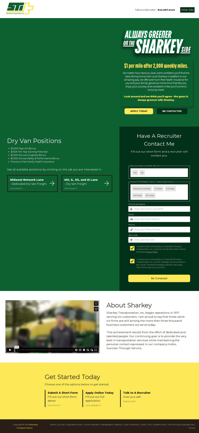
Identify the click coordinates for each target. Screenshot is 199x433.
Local (125, 424)
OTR (149, 424)
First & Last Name (137, 204)
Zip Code (133, 235)
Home (53, 424)
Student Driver (159, 424)
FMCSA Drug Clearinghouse (181, 424)
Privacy (192, 428)
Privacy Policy (152, 252)
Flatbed (117, 424)
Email (131, 214)
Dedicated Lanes (74, 424)
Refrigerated (106, 424)
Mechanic (134, 424)
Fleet (143, 424)
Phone (132, 225)
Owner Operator (91, 424)
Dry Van (61, 424)
